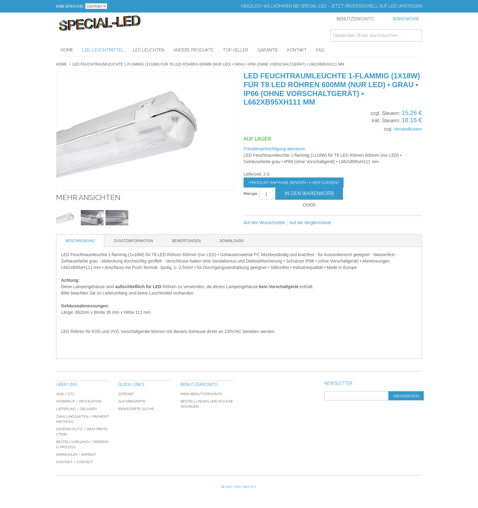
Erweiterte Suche (136, 409)
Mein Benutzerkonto (201, 394)
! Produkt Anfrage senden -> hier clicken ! (293, 182)
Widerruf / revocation (79, 401)
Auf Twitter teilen (369, 223)
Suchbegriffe (131, 401)
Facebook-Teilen (356, 223)
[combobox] (376, 35)
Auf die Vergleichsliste (310, 222)
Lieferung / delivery (76, 409)
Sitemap (126, 394)
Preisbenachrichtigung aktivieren (274, 148)
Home (61, 64)
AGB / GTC (65, 394)
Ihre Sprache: (70, 6)
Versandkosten (408, 129)
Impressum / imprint (76, 455)
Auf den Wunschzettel (264, 222)
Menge (250, 193)
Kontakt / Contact (74, 462)
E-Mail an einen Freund (344, 223)
